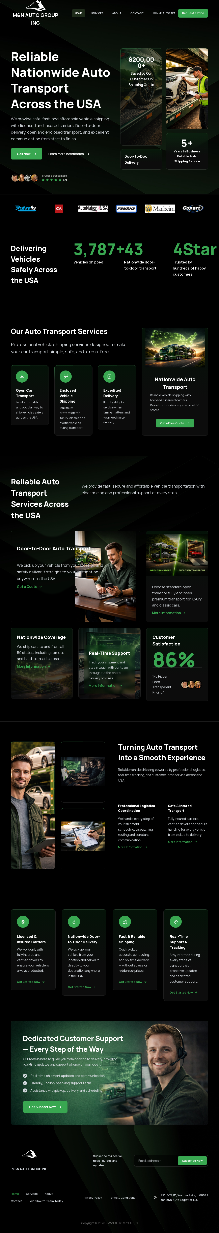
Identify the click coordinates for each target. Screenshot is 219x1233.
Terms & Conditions (122, 1197)
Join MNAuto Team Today (170, 13)
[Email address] (155, 1160)
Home (78, 13)
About (116, 13)
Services (97, 13)
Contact (137, 13)
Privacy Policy (93, 1197)
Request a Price (193, 13)
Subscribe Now (192, 1161)
